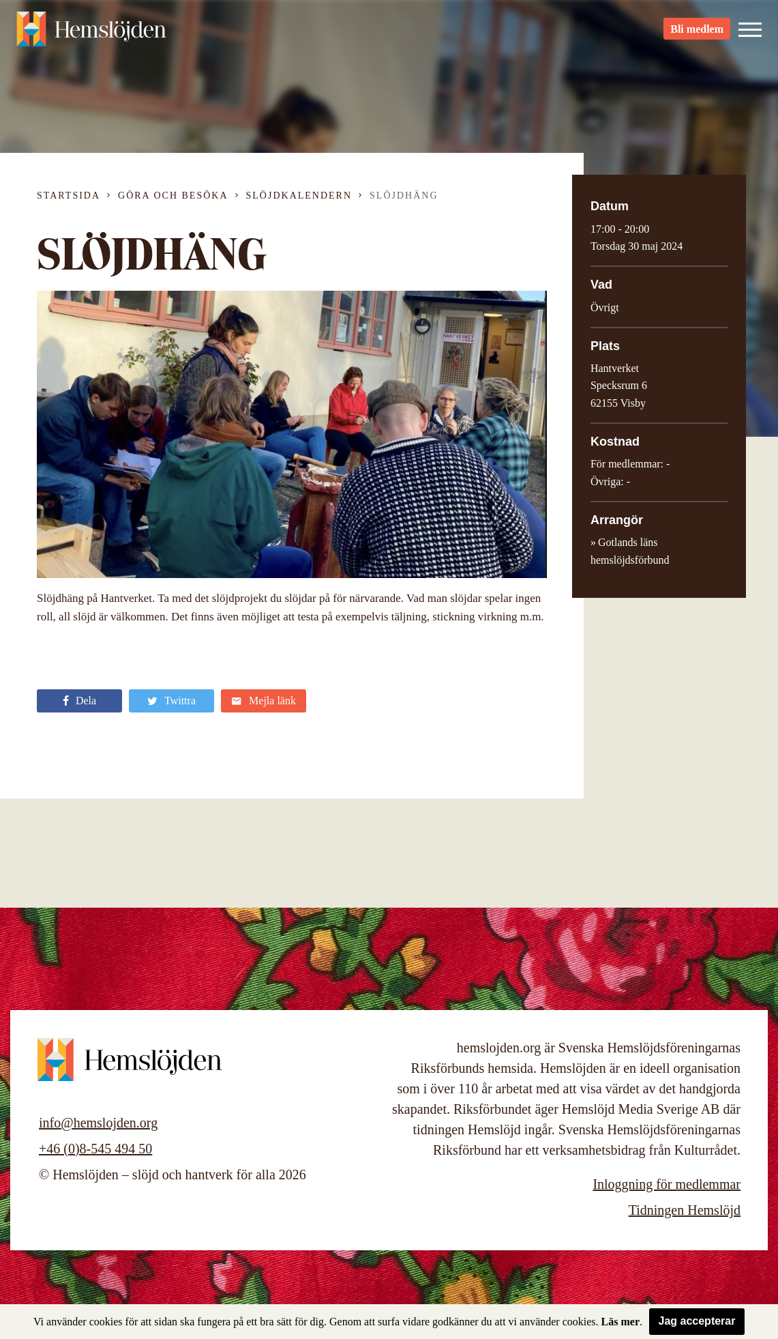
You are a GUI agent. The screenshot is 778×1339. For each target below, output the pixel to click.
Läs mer (620, 1321)
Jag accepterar (697, 1321)
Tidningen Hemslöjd (684, 1210)
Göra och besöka (173, 195)
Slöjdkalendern (299, 195)
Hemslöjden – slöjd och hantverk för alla (91, 34)
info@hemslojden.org (98, 1122)
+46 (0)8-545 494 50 (95, 1148)
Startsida (68, 195)
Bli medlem (696, 34)
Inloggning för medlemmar (666, 1184)
